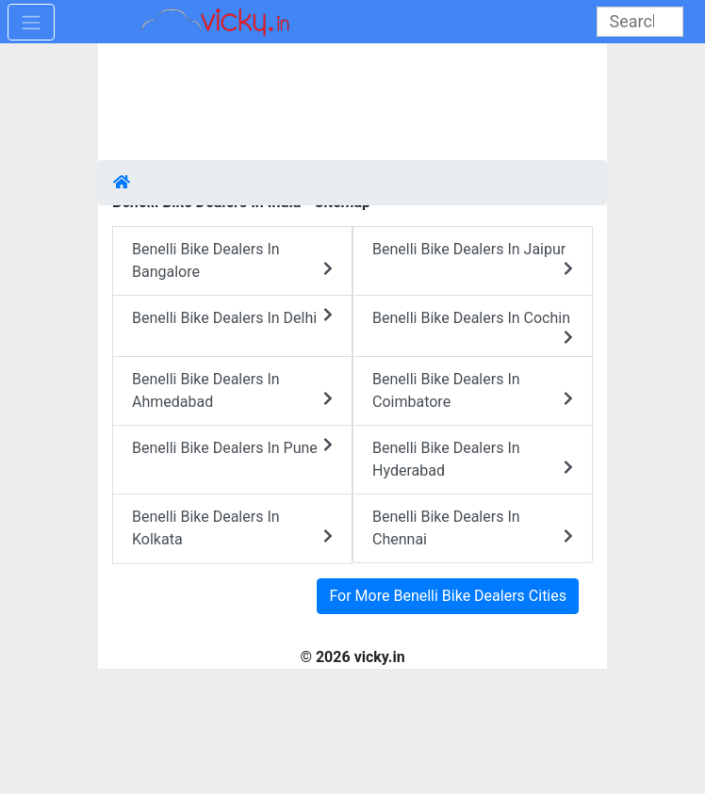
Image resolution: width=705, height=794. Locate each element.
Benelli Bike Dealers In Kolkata (232, 528)
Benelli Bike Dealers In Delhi (232, 317)
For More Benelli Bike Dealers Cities (447, 596)
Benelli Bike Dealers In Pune (232, 447)
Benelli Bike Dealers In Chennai (472, 528)
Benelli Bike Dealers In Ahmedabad (232, 390)
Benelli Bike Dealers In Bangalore (232, 260)
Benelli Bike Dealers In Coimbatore (472, 390)
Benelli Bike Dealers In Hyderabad (472, 459)
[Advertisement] (352, 104)
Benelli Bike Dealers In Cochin (472, 327)
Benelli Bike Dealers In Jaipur (472, 258)
